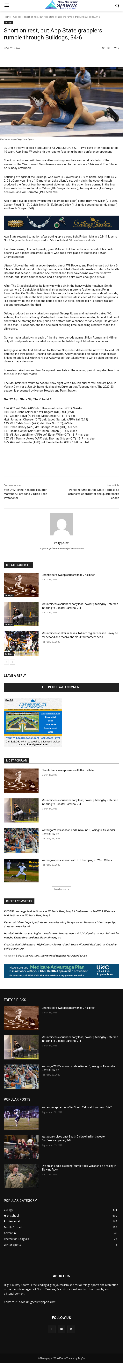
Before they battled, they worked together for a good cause (51, 955)
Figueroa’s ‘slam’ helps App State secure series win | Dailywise (41, 922)
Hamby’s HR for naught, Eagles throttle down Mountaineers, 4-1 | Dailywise (49, 933)
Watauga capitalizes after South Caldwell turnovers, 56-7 (77, 1107)
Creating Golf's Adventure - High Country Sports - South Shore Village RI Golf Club (52, 944)
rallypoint (61, 543)
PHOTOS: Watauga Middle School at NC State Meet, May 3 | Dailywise (45, 911)
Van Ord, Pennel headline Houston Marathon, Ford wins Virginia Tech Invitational (25, 494)
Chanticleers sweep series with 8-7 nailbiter (68, 574)
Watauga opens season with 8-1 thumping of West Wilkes (77, 860)
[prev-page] (6, 662)
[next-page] (12, 662)
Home (7, 16)
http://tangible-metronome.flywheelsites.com (61, 548)
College (17, 16)
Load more (61, 889)
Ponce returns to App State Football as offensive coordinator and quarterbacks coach (93, 494)
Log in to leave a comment (61, 687)
